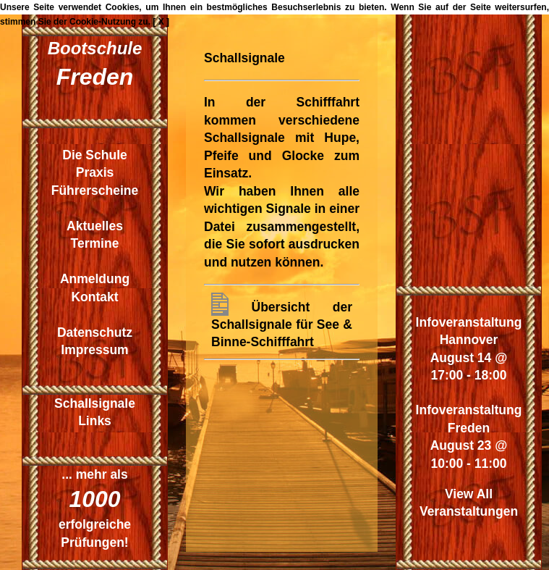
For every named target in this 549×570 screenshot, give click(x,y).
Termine (95, 243)
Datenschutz (94, 332)
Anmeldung (94, 279)
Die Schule (94, 155)
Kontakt (94, 297)
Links (94, 421)
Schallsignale (94, 403)
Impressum (94, 350)
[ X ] (161, 22)
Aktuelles (95, 226)
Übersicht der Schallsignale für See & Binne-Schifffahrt (281, 324)
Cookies (123, 7)
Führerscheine (95, 190)
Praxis (95, 172)
